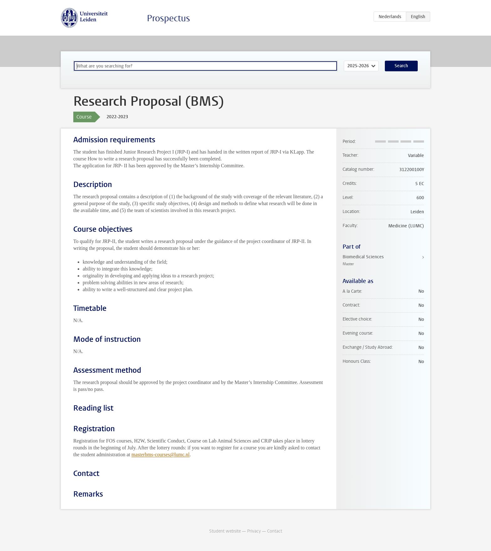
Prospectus (168, 18)
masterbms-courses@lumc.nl (161, 454)
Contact (274, 531)
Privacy (254, 531)
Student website (225, 531)
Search (401, 66)
